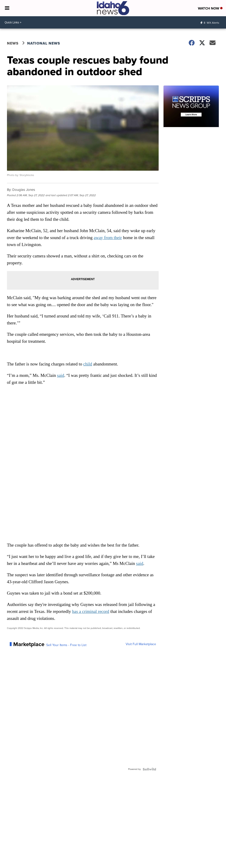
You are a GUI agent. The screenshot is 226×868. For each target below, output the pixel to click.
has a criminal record (90, 611)
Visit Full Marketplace (141, 644)
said (60, 375)
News (13, 43)
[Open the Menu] (7, 8)
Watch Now (210, 8)
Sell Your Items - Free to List (66, 645)
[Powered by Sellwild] (149, 769)
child (87, 364)
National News (43, 43)
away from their (108, 237)
